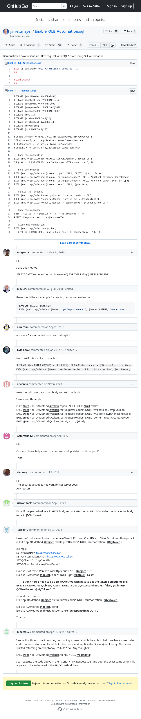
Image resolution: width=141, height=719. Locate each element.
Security (49, 700)
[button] (112, 45)
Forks (74, 45)
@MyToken (113, 542)
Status (59, 700)
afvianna (22, 384)
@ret (26, 406)
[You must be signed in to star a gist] (111, 31)
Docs (82, 700)
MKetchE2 (23, 632)
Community (71, 700)
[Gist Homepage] (18, 6)
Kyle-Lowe (23, 350)
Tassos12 (22, 529)
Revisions (30, 45)
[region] (70, 76)
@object (49, 542)
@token (54, 406)
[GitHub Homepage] (59, 709)
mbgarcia (23, 252)
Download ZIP (128, 45)
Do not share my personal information (70, 703)
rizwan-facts (24, 503)
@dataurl (27, 552)
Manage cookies (107, 700)
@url (87, 406)
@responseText (79, 610)
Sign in (112, 6)
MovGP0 (22, 289)
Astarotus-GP (25, 436)
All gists (74, 6)
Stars (53, 45)
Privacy (38, 700)
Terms (28, 700)
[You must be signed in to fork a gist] (130, 31)
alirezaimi (23, 327)
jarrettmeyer (21, 31)
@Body (81, 421)
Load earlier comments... (75, 242)
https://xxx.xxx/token (60, 556)
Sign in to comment (120, 683)
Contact (92, 700)
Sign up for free (18, 683)
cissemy (22, 472)
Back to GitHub (91, 6)
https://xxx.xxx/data (48, 552)
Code (9, 45)
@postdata (83, 654)
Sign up (126, 6)
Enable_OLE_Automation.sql (59, 31)
